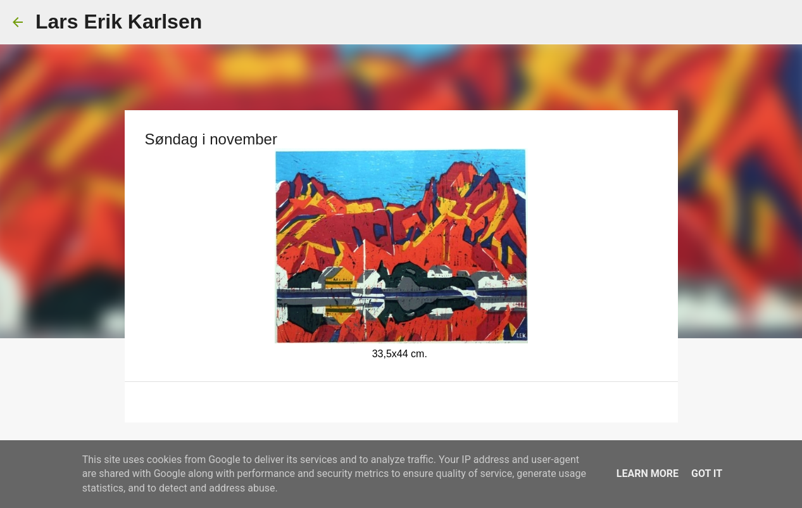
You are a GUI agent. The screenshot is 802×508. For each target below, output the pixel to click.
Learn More (648, 473)
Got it (706, 473)
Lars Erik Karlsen (118, 21)
